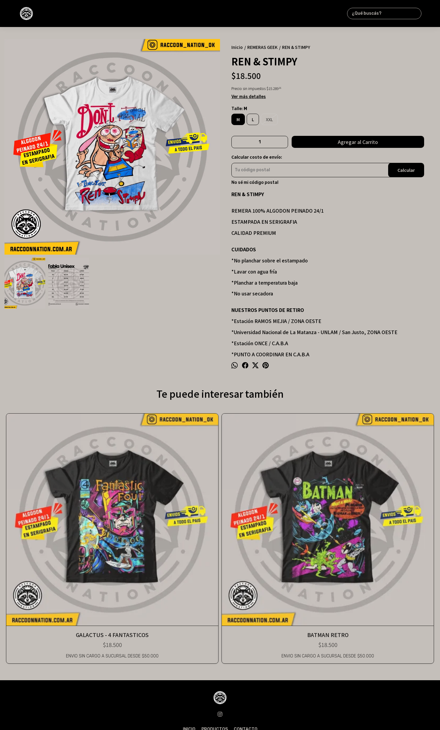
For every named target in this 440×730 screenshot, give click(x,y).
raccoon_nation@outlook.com (220, 627)
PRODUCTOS (214, 604)
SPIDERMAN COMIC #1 (306, 505)
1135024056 (220, 618)
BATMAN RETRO (133, 505)
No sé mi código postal (254, 182)
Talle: (239, 108)
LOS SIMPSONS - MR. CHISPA (392, 505)
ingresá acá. (291, 715)
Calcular (406, 170)
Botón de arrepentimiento (323, 715)
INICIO (189, 604)
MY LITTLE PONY (219, 505)
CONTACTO (245, 604)
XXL (269, 119)
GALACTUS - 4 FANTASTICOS (47, 505)
